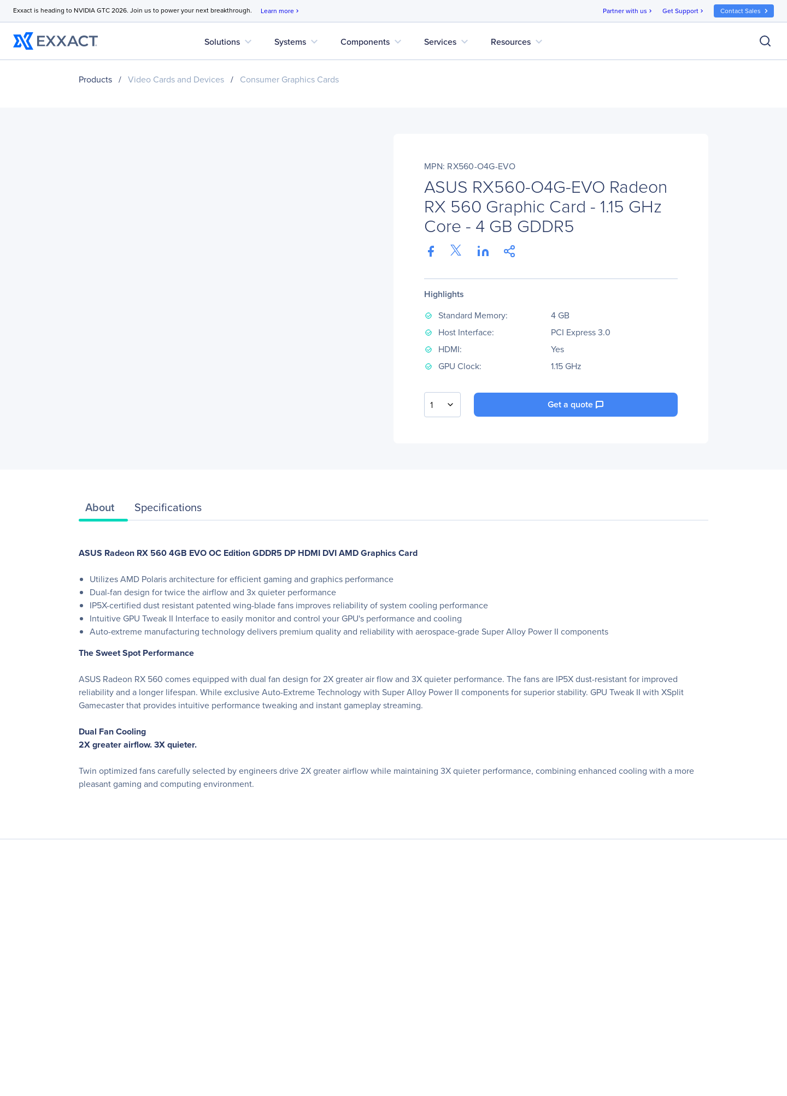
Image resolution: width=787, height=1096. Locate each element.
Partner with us (628, 11)
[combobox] (442, 404)
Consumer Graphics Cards (289, 79)
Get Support (683, 11)
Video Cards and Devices (176, 79)
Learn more (281, 11)
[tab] (103, 510)
